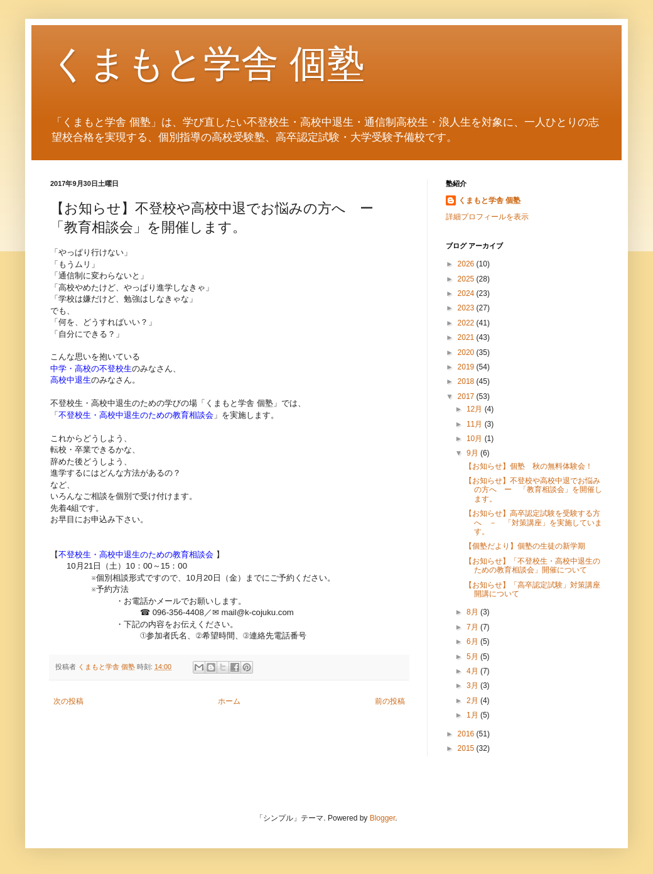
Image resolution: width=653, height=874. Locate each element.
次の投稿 (68, 701)
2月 (473, 700)
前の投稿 (390, 701)
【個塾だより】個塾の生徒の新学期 (525, 546)
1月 (473, 715)
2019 (467, 367)
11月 (476, 424)
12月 (476, 409)
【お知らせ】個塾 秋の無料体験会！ (529, 466)
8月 (473, 612)
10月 (476, 438)
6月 (473, 641)
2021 (467, 337)
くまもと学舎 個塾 (207, 64)
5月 (473, 656)
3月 (473, 685)
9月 (473, 453)
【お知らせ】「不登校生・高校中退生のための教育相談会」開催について (532, 565)
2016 (467, 733)
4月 (473, 671)
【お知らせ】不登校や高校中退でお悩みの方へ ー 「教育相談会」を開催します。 (533, 489)
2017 (467, 396)
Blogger (383, 818)
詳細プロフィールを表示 (487, 216)
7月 (473, 627)
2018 (467, 381)
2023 (467, 307)
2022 (467, 323)
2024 (467, 293)
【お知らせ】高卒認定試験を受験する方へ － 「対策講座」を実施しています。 (533, 522)
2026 (467, 263)
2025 (467, 279)
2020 (467, 352)
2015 (467, 748)
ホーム (229, 701)
